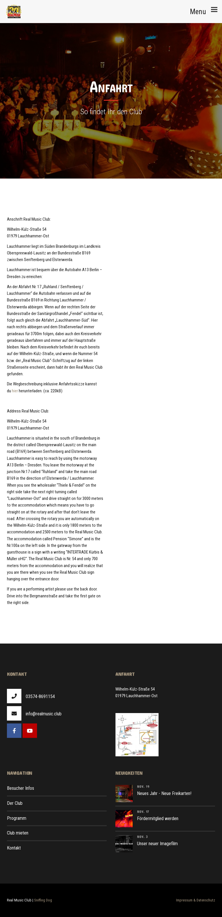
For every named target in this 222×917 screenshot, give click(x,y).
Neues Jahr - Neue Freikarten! (164, 793)
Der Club (15, 803)
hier (15, 390)
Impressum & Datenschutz (195, 900)
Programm (16, 818)
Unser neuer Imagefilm (157, 843)
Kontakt (14, 848)
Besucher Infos (20, 788)
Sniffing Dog (43, 900)
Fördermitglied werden (157, 818)
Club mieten (17, 833)
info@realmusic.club (44, 714)
